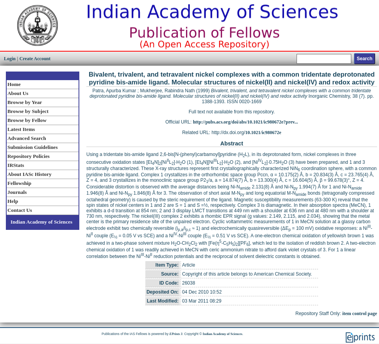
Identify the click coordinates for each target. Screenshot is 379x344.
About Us (17, 93)
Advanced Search (26, 138)
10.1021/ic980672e (263, 132)
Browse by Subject (27, 111)
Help (12, 201)
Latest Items (21, 129)
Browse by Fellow (26, 120)
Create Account (35, 58)
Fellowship (19, 183)
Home (14, 84)
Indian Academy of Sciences (41, 222)
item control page (359, 313)
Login (10, 58)
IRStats (15, 165)
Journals (17, 192)
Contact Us (19, 210)
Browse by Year (24, 102)
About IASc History (29, 174)
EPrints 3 (176, 334)
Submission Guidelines (32, 147)
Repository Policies (28, 156)
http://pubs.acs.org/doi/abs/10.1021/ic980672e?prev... (245, 122)
